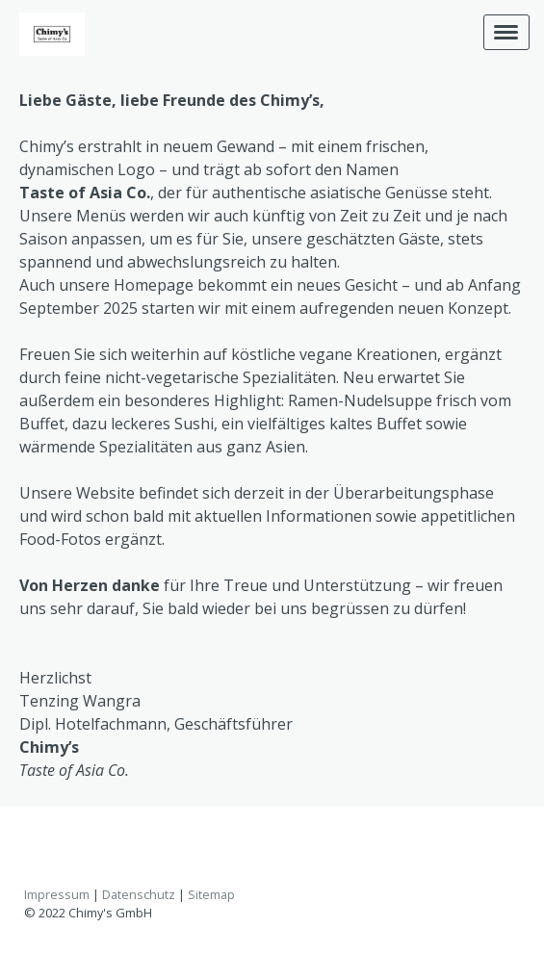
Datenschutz (138, 894)
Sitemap (211, 894)
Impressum (57, 894)
